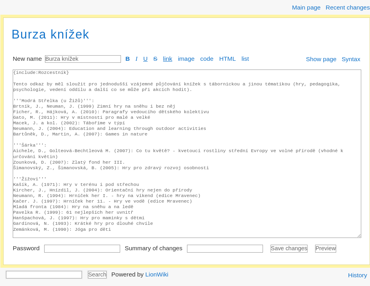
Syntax (351, 59)
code (206, 58)
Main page (306, 7)
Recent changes (348, 7)
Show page (321, 59)
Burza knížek (51, 34)
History (357, 275)
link (167, 58)
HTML (227, 58)
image (186, 58)
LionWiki (156, 274)
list (245, 58)
